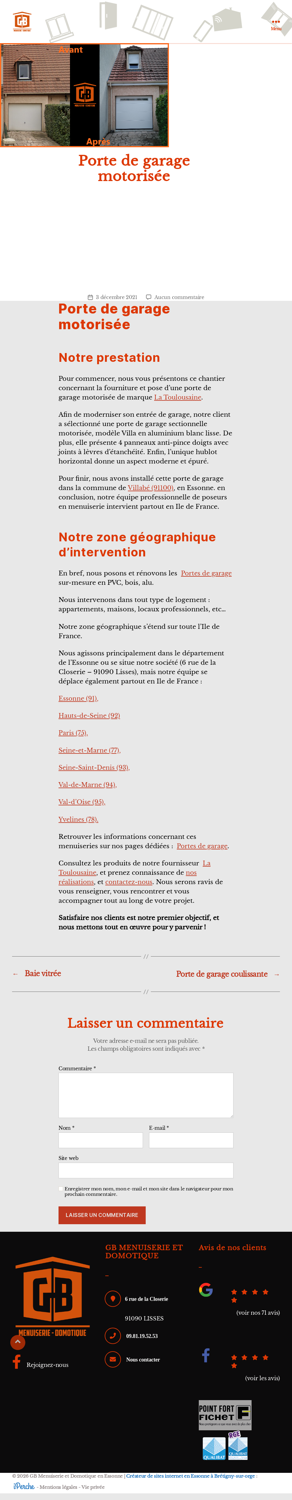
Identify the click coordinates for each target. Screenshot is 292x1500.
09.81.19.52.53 (142, 1342)
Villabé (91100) (151, 495)
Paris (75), (74, 740)
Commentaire (77, 1075)
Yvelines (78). (79, 826)
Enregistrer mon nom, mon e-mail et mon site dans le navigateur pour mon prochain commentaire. (149, 1198)
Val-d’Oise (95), (83, 809)
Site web (68, 1165)
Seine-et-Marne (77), (91, 757)
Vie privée (92, 1494)
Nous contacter (143, 1366)
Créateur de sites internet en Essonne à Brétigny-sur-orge (190, 1483)
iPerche (24, 1493)
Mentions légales (58, 1494)
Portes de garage (203, 853)
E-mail (159, 1135)
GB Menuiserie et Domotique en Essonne (76, 1483)
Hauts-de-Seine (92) (91, 723)
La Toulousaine (179, 404)
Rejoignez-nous (40, 1371)
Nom (67, 1135)
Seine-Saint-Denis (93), (96, 775)
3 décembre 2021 (116, 304)
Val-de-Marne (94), (89, 792)
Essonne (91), (79, 705)
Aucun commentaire (179, 304)
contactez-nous (132, 889)
